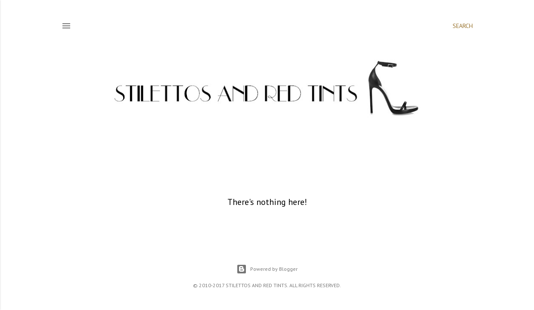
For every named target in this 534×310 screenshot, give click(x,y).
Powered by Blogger (267, 269)
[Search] (463, 26)
